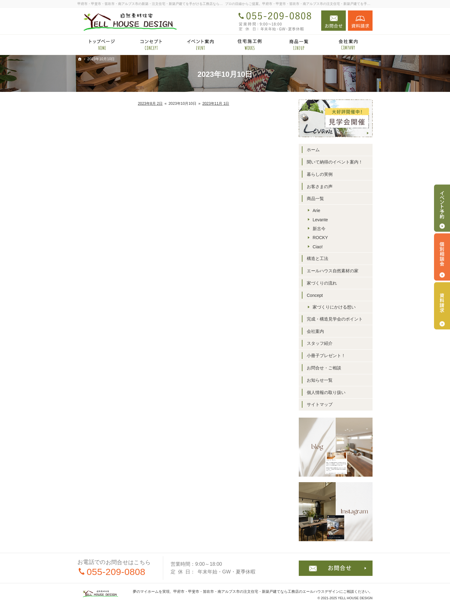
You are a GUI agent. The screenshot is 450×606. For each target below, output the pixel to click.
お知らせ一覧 (320, 380)
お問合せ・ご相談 (324, 367)
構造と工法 (317, 258)
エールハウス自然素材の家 (332, 270)
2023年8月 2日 (150, 103)
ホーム (313, 149)
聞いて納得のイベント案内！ (335, 161)
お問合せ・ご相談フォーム (336, 568)
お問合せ (333, 20)
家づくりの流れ (322, 283)
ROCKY (320, 237)
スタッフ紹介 (320, 343)
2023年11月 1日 (215, 103)
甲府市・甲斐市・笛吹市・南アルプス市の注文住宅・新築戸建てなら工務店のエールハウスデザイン (256, 591)
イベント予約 (442, 208)
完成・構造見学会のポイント (335, 319)
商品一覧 (315, 198)
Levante (320, 219)
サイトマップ (320, 404)
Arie (316, 210)
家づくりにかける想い (334, 307)
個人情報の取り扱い (326, 392)
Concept (315, 295)
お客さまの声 (320, 186)
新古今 (319, 228)
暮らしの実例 (320, 174)
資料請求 (360, 20)
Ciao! (318, 246)
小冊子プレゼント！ (326, 355)
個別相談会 (442, 257)
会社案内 (315, 331)
